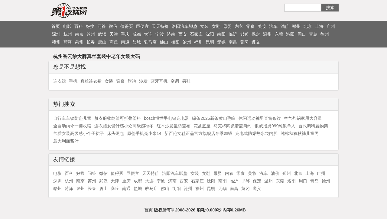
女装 (204, 26)
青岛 (313, 34)
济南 (171, 34)
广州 (331, 26)
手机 (73, 81)
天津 (113, 34)
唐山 (102, 42)
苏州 (90, 34)
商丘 (113, 42)
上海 (319, 26)
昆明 (210, 42)
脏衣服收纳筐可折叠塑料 (117, 118)
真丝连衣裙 (91, 81)
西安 (182, 34)
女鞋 (216, 26)
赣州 (56, 42)
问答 (101, 26)
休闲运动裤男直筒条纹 (260, 118)
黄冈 (244, 42)
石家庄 (196, 34)
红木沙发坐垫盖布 (173, 125)
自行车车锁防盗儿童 (72, 118)
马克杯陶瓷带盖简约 (232, 125)
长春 (90, 42)
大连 (148, 34)
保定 (256, 34)
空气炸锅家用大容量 (303, 118)
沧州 (187, 42)
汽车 (273, 26)
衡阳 (175, 42)
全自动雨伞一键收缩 (72, 125)
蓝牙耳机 (159, 81)
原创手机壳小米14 (144, 133)
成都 (136, 34)
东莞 (279, 34)
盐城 (136, 42)
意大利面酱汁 (66, 141)
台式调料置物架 (313, 125)
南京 (79, 34)
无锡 (221, 42)
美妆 (262, 26)
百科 (78, 26)
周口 (302, 34)
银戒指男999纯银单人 (275, 125)
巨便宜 (142, 26)
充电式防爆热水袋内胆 (256, 133)
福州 (198, 42)
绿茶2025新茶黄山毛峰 (213, 118)
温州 (267, 34)
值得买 (126, 26)
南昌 (233, 42)
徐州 (324, 34)
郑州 (296, 26)
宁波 (159, 34)
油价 (285, 26)
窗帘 (120, 81)
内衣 (239, 26)
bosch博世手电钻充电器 (166, 118)
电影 (67, 26)
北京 (308, 26)
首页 (55, 26)
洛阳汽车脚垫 (184, 26)
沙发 (143, 81)
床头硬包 (115, 133)
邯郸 (244, 34)
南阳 (221, 34)
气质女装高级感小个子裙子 (78, 133)
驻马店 (150, 42)
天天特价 (160, 26)
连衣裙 (59, 81)
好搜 (90, 26)
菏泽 (67, 42)
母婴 (227, 26)
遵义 (256, 42)
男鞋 (186, 81)
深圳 (56, 34)
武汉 (102, 34)
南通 (125, 42)
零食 (250, 26)
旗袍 (132, 81)
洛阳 (290, 34)
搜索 (330, 7)
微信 (113, 26)
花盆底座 (202, 125)
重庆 (125, 34)
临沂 (233, 34)
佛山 (164, 42)
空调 (175, 81)
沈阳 (210, 34)
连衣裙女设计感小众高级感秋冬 (124, 125)
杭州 (67, 34)
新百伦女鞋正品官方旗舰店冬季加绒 (198, 133)
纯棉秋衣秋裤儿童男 (300, 133)
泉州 (79, 42)
